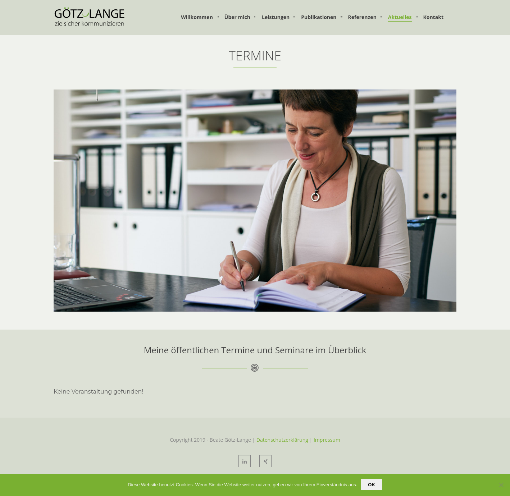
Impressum (327, 439)
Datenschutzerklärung (282, 439)
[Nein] (501, 484)
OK (371, 484)
